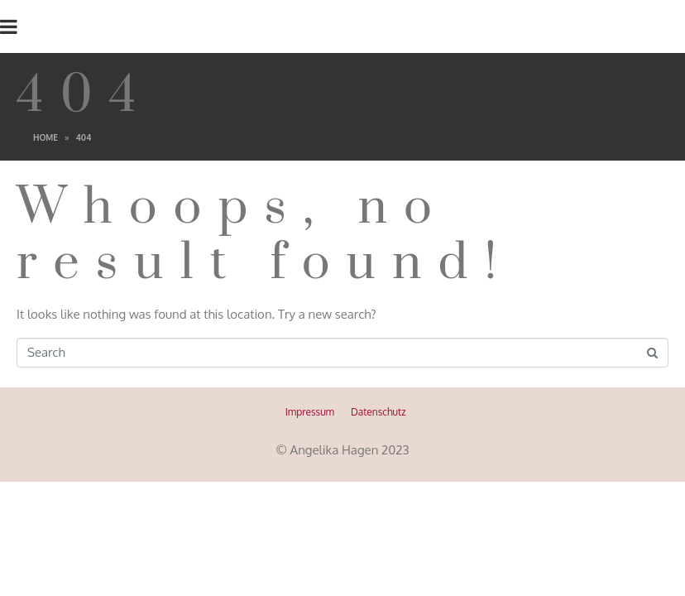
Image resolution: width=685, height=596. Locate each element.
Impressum (309, 412)
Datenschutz (378, 412)
